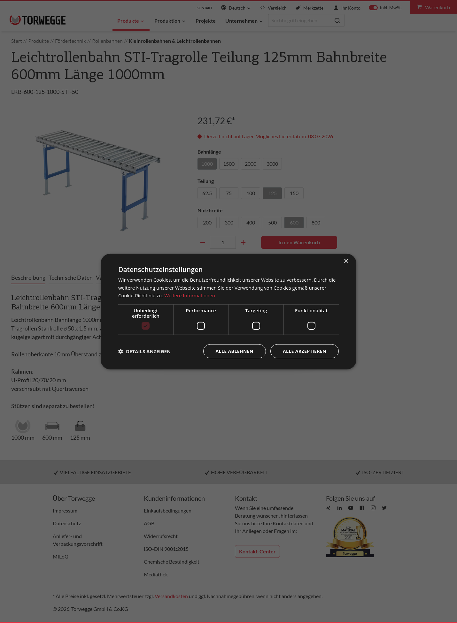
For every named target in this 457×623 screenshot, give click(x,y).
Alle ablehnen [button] (234, 351)
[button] (144, 351)
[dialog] (228, 311)
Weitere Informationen (189, 295)
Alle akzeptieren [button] (304, 351)
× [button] (346, 261)
